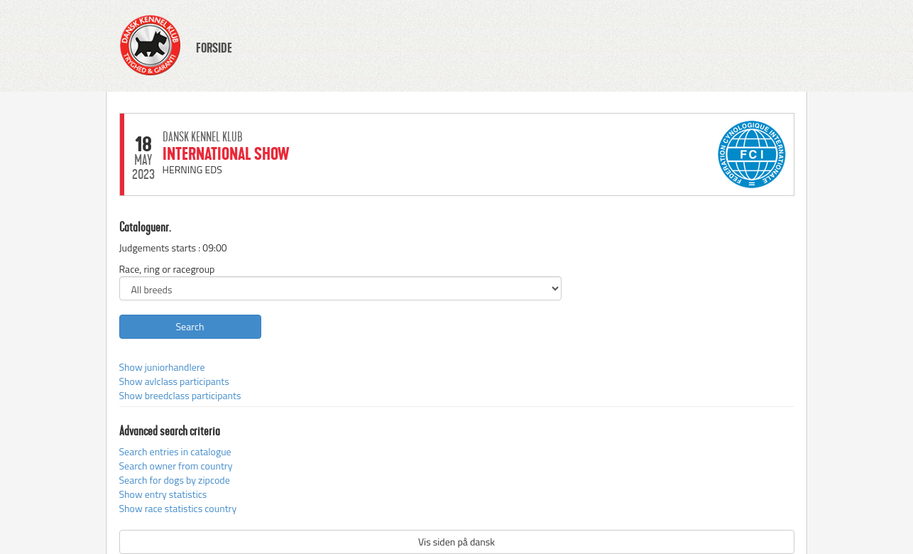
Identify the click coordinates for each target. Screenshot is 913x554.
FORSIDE (214, 48)
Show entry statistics (163, 494)
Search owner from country (176, 465)
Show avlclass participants (174, 381)
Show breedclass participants (180, 395)
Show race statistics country (178, 508)
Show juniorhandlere (162, 366)
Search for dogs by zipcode (174, 479)
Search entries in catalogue (175, 451)
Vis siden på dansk (456, 541)
